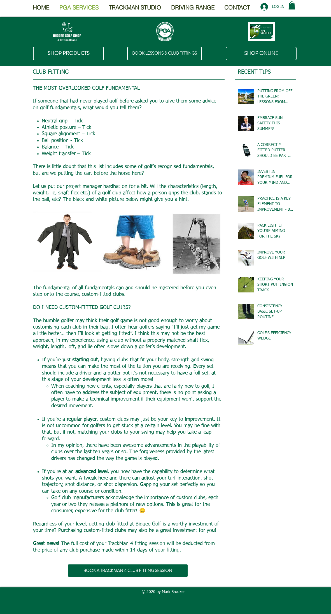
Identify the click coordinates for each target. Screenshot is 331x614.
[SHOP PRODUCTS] (68, 53)
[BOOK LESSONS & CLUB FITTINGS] (164, 53)
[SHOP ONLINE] (261, 53)
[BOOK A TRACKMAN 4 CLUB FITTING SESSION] (127, 570)
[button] (291, 5)
